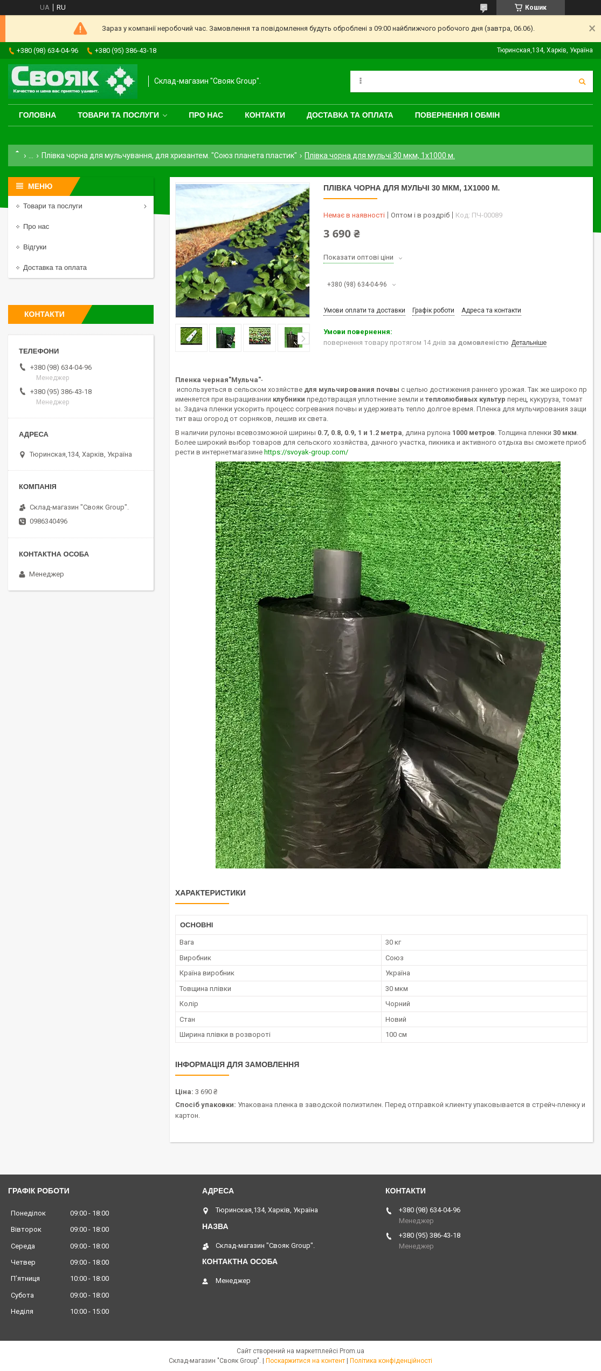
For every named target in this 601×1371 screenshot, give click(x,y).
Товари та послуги (118, 115)
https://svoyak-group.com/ (306, 452)
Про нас (206, 115)
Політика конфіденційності (391, 1361)
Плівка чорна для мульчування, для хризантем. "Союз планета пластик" (169, 155)
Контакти (265, 115)
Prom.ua (352, 1351)
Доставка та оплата (350, 115)
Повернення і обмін (457, 115)
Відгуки (34, 247)
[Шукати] (582, 81)
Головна (37, 115)
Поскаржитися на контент (305, 1361)
